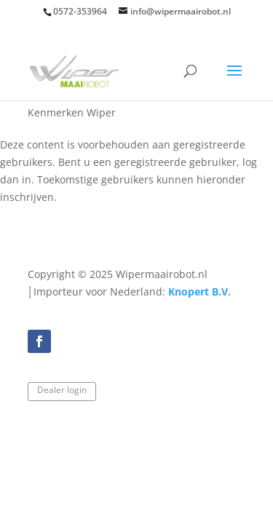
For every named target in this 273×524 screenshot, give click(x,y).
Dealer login (62, 390)
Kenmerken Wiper (72, 112)
